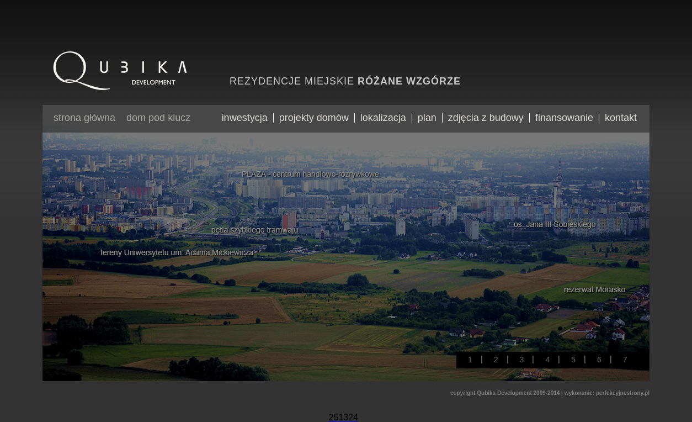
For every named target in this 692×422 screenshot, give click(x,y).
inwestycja (245, 117)
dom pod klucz (158, 118)
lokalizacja (383, 117)
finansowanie (564, 117)
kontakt (621, 117)
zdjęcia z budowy (486, 117)
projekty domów (314, 117)
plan (427, 117)
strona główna (84, 118)
